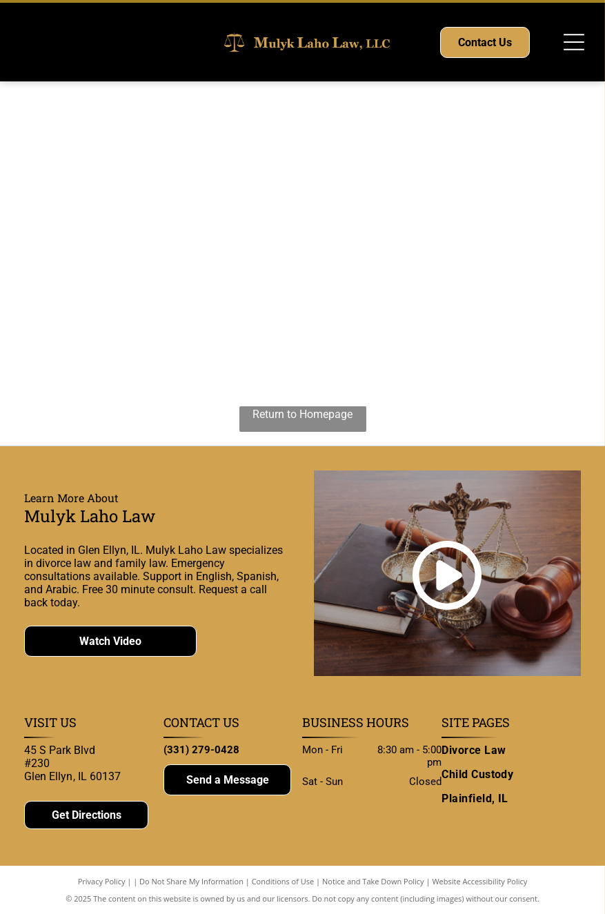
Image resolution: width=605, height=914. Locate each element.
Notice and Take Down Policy (373, 881)
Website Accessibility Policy (479, 881)
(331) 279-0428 (201, 750)
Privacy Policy (102, 881)
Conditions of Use (283, 881)
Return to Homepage (302, 414)
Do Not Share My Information (191, 881)
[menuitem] (511, 750)
